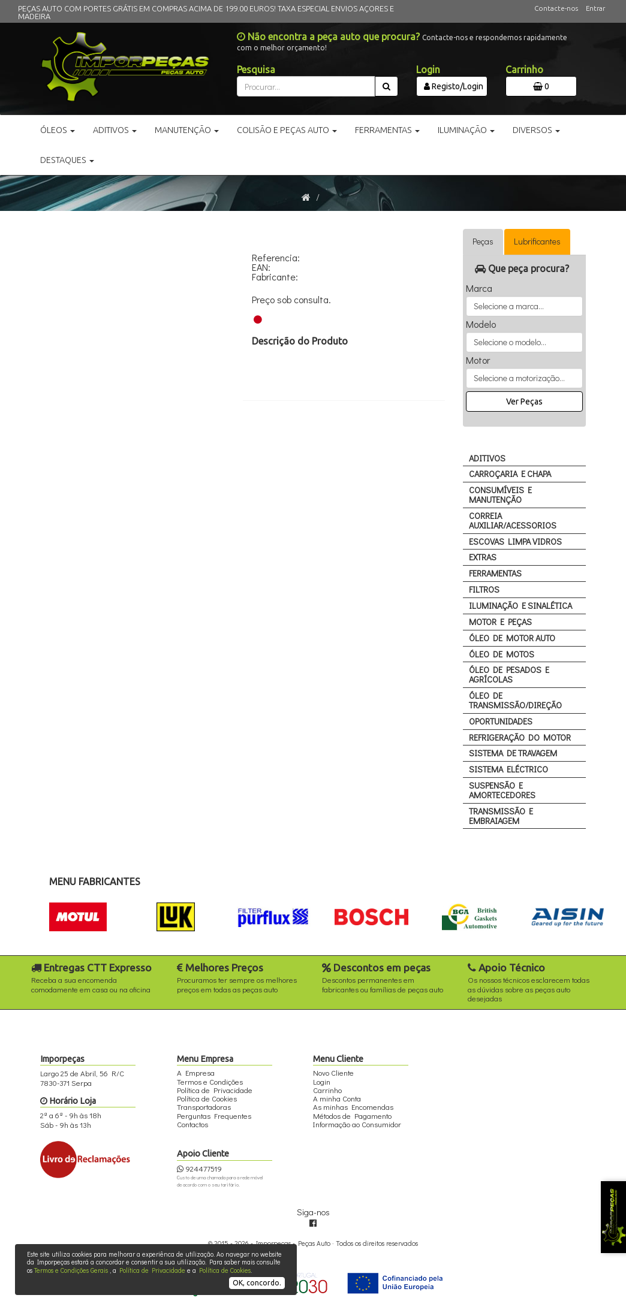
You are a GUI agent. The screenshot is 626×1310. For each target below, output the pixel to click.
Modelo (481, 324)
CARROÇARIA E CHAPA (510, 473)
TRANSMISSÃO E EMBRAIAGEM (501, 815)
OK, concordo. (257, 1283)
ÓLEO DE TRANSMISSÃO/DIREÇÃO (515, 700)
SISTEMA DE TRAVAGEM (513, 753)
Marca (479, 288)
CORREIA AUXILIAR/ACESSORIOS (512, 520)
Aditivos (115, 130)
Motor (478, 360)
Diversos (536, 130)
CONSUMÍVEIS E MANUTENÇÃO (500, 494)
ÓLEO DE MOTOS (501, 654)
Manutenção (187, 130)
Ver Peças (524, 401)
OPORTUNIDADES (500, 721)
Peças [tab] (482, 241)
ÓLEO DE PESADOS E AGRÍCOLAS (509, 674)
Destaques (67, 160)
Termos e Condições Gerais (71, 1270)
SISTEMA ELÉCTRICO (508, 769)
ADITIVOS (487, 458)
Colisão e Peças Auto (287, 130)
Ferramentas (387, 130)
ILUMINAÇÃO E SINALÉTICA (520, 605)
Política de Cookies (225, 1270)
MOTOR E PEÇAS (500, 621)
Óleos (57, 130)
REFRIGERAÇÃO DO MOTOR (520, 737)
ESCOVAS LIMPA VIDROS (515, 541)
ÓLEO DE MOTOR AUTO (512, 638)
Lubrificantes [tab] (537, 241)
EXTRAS (482, 557)
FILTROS (484, 589)
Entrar (595, 8)
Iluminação (466, 130)
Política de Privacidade (152, 1270)
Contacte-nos (556, 8)
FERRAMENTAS (495, 573)
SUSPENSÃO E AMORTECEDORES (502, 790)
